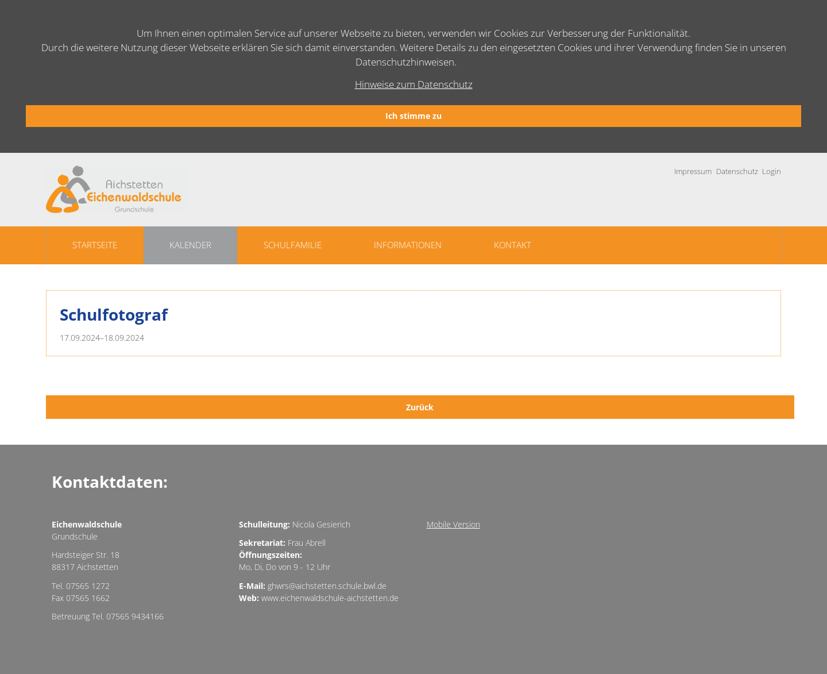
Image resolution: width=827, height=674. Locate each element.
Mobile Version (453, 524)
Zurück (420, 407)
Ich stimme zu (413, 115)
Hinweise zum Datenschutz (414, 84)
